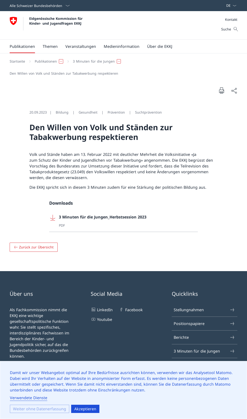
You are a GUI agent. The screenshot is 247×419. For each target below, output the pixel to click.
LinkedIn (102, 309)
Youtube (101, 319)
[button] (22, 46)
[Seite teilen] (234, 90)
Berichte (204, 337)
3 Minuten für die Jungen (204, 351)
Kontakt (231, 19)
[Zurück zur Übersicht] (34, 247)
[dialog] (123, 390)
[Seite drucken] (221, 90)
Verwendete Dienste (28, 397)
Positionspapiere (204, 323)
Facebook (131, 309)
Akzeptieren (85, 409)
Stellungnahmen (204, 310)
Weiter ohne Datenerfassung (39, 409)
